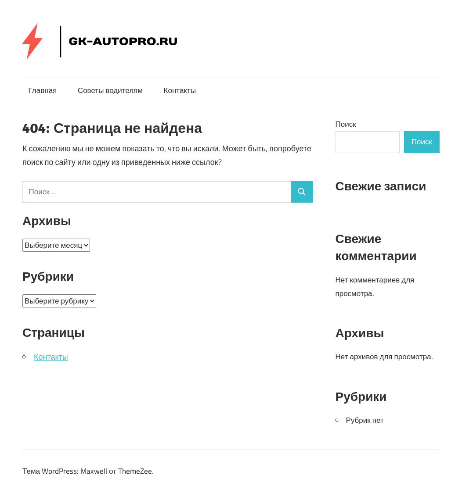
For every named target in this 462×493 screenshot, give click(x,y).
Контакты (180, 90)
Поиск (346, 124)
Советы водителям (110, 90)
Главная (43, 90)
